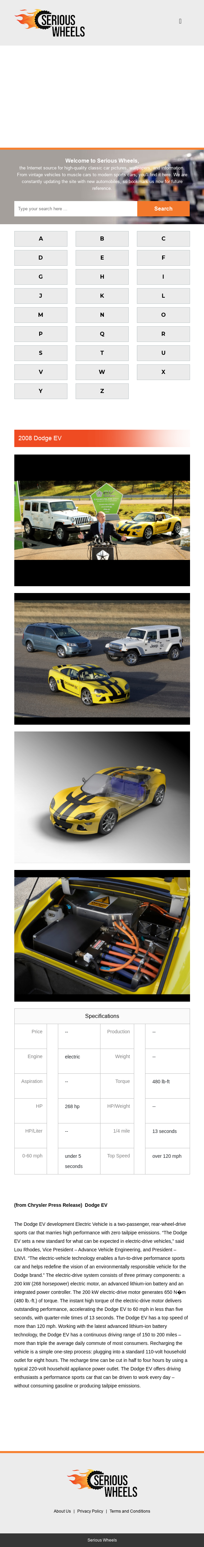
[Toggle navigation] (180, 23)
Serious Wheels (102, 1540)
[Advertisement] (102, 96)
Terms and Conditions (130, 1511)
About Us (62, 1511)
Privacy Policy (90, 1511)
